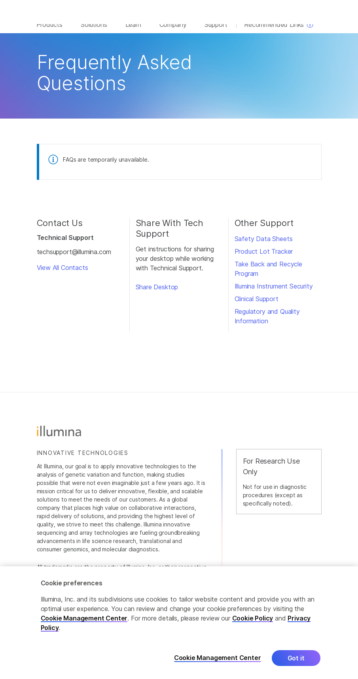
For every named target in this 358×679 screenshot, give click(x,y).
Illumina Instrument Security (274, 292)
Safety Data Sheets (264, 245)
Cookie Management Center (84, 618)
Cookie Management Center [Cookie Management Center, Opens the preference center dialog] (217, 658)
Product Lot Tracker (264, 258)
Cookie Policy (252, 618)
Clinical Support (256, 305)
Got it (296, 658)
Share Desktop (157, 294)
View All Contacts (62, 274)
